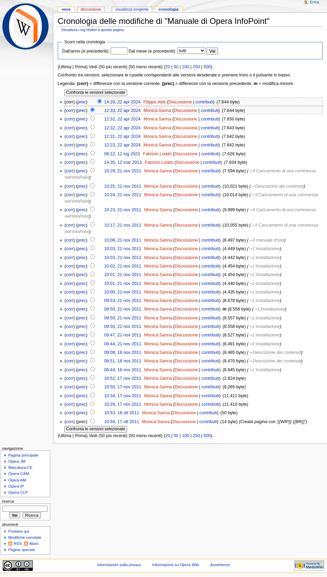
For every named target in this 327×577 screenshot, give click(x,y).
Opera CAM (18, 474)
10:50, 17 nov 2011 (122, 387)
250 (196, 66)
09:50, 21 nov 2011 (122, 309)
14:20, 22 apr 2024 (122, 102)
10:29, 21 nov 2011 (122, 171)
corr (69, 110)
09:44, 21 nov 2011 (122, 344)
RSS (18, 544)
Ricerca (8, 501)
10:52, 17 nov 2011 (122, 378)
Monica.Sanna (157, 110)
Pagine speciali (21, 550)
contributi (204, 102)
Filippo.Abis (155, 102)
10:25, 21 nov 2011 (122, 186)
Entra (314, 2)
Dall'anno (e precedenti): (85, 51)
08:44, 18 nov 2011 (122, 369)
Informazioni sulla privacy (119, 565)
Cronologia (169, 9)
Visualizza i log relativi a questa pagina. (93, 30)
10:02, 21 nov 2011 (122, 266)
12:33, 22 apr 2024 (122, 110)
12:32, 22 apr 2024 (122, 119)
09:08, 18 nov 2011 (122, 352)
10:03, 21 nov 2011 (122, 248)
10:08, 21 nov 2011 (122, 240)
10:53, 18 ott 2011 (121, 412)
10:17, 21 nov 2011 (122, 225)
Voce (66, 9)
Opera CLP (18, 492)
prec (82, 102)
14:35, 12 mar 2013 (123, 162)
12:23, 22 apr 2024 (122, 145)
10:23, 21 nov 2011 (122, 209)
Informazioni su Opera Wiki (175, 565)
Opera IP (16, 486)
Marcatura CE (20, 467)
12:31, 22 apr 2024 (122, 136)
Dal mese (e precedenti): (152, 51)
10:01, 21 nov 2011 (122, 274)
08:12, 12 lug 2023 (122, 154)
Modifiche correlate (24, 537)
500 (207, 66)
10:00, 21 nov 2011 (122, 292)
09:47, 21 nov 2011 (122, 335)
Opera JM (16, 461)
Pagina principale (23, 455)
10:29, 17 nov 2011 (122, 404)
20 (167, 66)
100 (185, 66)
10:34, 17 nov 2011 (122, 395)
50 (176, 66)
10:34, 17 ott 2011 (121, 421)
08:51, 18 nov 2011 (122, 361)
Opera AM (17, 480)
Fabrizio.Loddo (157, 154)
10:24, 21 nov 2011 (122, 194)
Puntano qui (18, 531)
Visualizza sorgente (131, 9)
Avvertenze (220, 565)
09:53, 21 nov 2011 (122, 300)
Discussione (180, 102)
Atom (34, 544)
